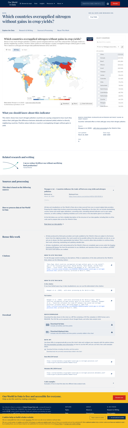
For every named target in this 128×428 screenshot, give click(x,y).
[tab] (8, 50)
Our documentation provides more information (59, 347)
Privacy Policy (58, 424)
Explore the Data (8, 30)
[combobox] (93, 4)
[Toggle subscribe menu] (108, 4)
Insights (42, 3)
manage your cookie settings (72, 424)
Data (35, 3)
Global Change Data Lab (30, 410)
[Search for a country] (110, 42)
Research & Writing (26, 30)
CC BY (22, 104)
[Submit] (102, 3)
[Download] (65, 103)
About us (89, 413)
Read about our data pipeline (54, 224)
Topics (67, 413)
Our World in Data (12, 3)
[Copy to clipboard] (109, 265)
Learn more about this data (33, 102)
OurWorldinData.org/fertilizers (12, 104)
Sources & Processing (45, 30)
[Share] (74, 103)
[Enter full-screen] (86, 103)
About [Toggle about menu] (60, 3)
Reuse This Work (63, 30)
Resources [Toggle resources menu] (51, 3)
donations (29, 420)
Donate (115, 3)
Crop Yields (93, 17)
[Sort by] (108, 47)
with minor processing (100, 128)
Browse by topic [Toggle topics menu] (26, 3)
